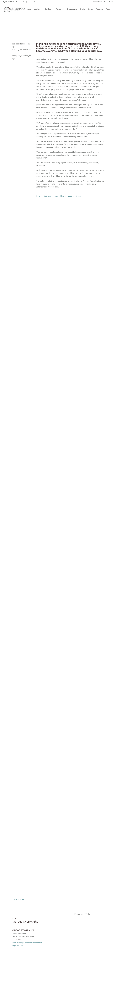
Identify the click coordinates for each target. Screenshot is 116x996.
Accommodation (34, 9)
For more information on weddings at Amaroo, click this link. (61, 196)
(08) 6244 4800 (17, 945)
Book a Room (108, 2)
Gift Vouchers (72, 9)
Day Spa (48, 9)
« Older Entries (18, 899)
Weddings (99, 9)
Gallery (90, 9)
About (108, 9)
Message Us (22, 950)
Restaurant (60, 9)
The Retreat (63, 27)
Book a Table (97, 2)
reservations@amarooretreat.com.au (27, 943)
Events (82, 9)
